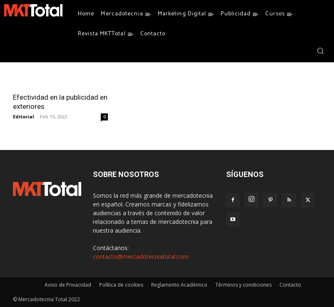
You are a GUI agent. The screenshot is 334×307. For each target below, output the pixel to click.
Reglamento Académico (179, 284)
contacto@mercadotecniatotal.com (141, 256)
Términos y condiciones (243, 284)
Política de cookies (121, 284)
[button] (320, 50)
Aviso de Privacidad (68, 284)
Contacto (290, 284)
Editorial (23, 116)
